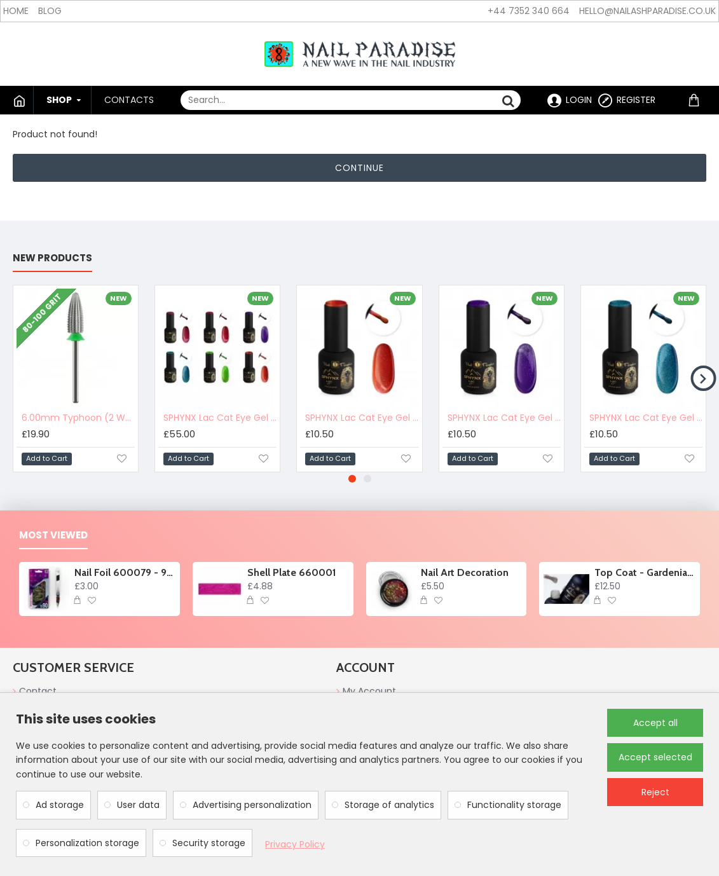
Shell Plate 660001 (291, 572)
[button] (703, 378)
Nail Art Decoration (465, 572)
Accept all (655, 722)
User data (138, 804)
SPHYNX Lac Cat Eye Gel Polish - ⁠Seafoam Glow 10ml (645, 417)
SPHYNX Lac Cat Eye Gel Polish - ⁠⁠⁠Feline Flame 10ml (361, 417)
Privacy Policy (295, 844)
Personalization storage (87, 843)
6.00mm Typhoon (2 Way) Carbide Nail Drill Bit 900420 (78, 417)
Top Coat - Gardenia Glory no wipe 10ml (644, 572)
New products (52, 258)
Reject (655, 792)
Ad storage (60, 804)
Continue (359, 167)
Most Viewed (53, 536)
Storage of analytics (389, 804)
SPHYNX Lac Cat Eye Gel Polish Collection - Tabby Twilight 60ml (220, 417)
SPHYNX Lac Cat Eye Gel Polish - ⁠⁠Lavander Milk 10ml (504, 417)
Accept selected (655, 757)
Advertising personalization (252, 804)
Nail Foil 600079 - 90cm (124, 572)
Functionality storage (514, 804)
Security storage (208, 843)
